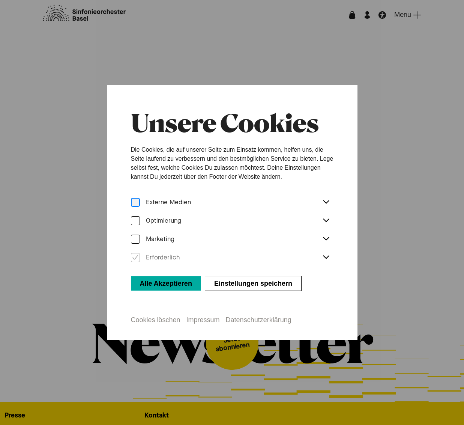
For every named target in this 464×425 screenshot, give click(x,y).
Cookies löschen (155, 319)
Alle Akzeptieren (166, 282)
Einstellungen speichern (253, 282)
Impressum (202, 319)
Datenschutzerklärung (258, 319)
